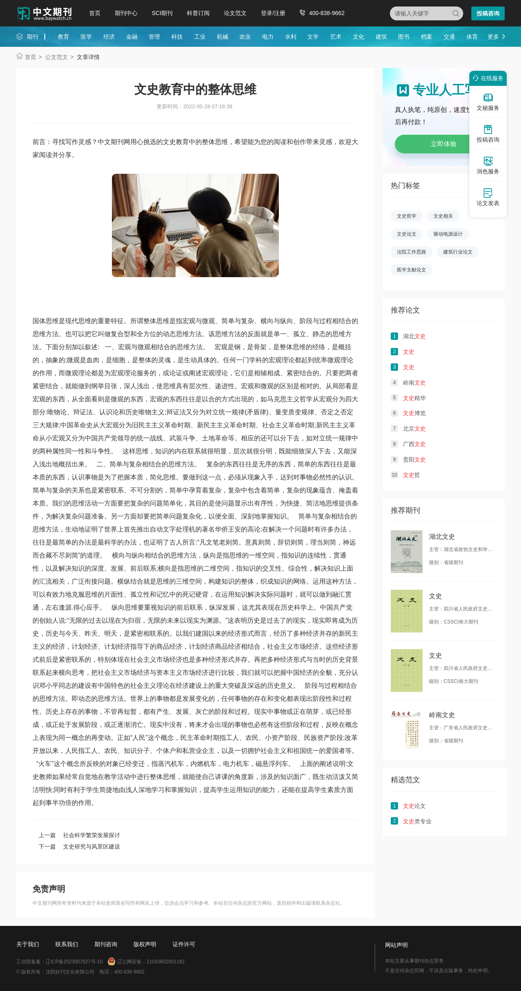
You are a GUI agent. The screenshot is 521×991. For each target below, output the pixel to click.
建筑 (381, 36)
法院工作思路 (411, 252)
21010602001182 (165, 962)
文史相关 (443, 216)
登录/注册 (273, 13)
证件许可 (184, 944)
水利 (290, 36)
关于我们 (27, 944)
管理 (154, 36)
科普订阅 (198, 13)
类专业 (417, 821)
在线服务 (486, 78)
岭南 (414, 382)
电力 (268, 36)
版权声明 (145, 944)
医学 (86, 36)
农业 (245, 36)
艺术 (335, 36)
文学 (313, 36)
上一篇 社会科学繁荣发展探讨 (79, 835)
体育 (472, 36)
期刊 (32, 36)
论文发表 (488, 197)
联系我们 (66, 944)
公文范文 (56, 57)
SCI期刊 (162, 13)
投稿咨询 (488, 13)
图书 (403, 36)
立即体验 (444, 143)
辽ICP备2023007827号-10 (74, 962)
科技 (177, 36)
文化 (358, 36)
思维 (91, 594)
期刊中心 (126, 13)
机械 (222, 36)
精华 (414, 398)
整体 (247, 581)
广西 (414, 444)
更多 (493, 36)
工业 (200, 36)
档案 (426, 36)
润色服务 (488, 165)
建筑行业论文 (458, 252)
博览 (414, 413)
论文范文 (235, 13)
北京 (414, 428)
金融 (132, 36)
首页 (95, 13)
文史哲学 (406, 216)
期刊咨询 (105, 944)
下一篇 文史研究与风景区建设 (79, 846)
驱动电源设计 (448, 234)
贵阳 (414, 459)
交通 (449, 36)
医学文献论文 (411, 270)
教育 (63, 36)
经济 (109, 36)
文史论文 (406, 234)
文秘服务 (488, 101)
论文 (414, 806)
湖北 (414, 336)
